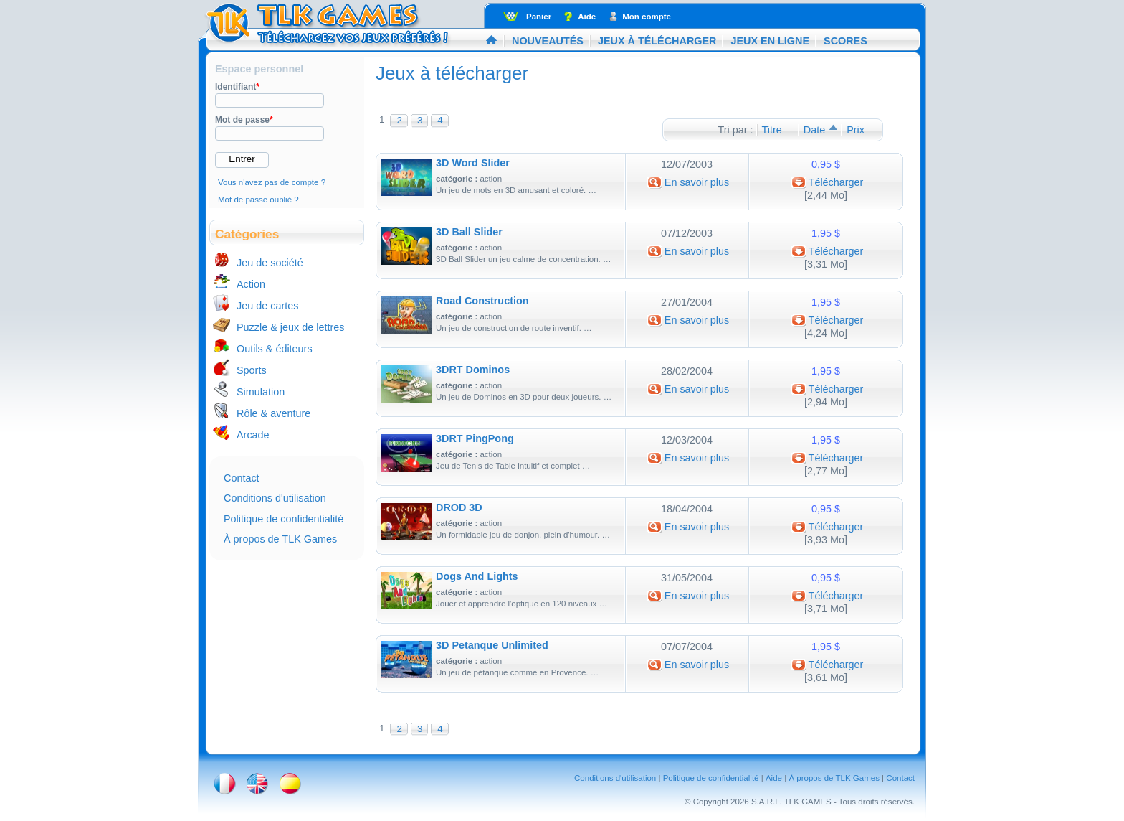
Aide (587, 16)
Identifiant (237, 87)
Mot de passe (244, 120)
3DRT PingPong (475, 438)
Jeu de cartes (267, 305)
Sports (252, 370)
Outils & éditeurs (275, 349)
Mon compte (646, 16)
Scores (845, 41)
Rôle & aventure (273, 413)
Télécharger (836, 182)
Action (251, 284)
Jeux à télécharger (657, 41)
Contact (241, 478)
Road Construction (482, 300)
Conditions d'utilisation (275, 498)
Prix (856, 130)
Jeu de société (270, 262)
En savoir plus (697, 182)
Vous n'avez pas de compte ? (271, 182)
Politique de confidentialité (283, 519)
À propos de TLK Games (280, 539)
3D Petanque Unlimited (492, 645)
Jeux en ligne (769, 41)
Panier (538, 16)
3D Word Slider (473, 163)
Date (814, 130)
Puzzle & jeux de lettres (290, 327)
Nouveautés (548, 41)
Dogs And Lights (477, 576)
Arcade (253, 435)
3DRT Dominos (473, 369)
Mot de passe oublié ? (258, 199)
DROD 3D (459, 507)
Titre (772, 130)
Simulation (261, 392)
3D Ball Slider (469, 232)
